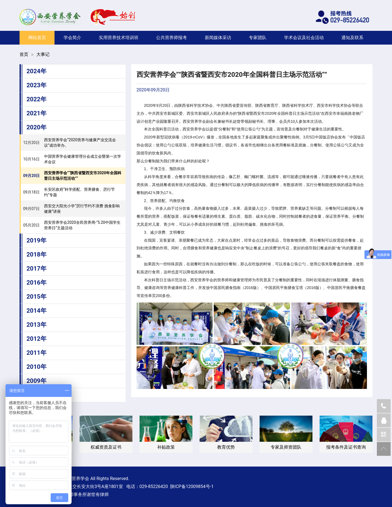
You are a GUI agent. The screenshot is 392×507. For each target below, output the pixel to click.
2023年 (36, 85)
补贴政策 (166, 447)
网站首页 (37, 37)
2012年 (36, 338)
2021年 (36, 113)
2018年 (36, 254)
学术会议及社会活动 (304, 37)
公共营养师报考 (171, 37)
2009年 (36, 380)
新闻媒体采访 (218, 37)
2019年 (36, 240)
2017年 (36, 268)
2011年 (36, 352)
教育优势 (226, 447)
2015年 (36, 296)
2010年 (36, 366)
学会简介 (72, 37)
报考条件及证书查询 (346, 447)
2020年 (36, 127)
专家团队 (257, 37)
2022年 (36, 99)
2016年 (36, 282)
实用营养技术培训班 (118, 37)
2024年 (36, 71)
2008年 (36, 394)
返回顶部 (384, 449)
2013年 (36, 324)
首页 (24, 54)
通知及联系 (352, 37)
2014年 (36, 310)
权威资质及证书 (106, 447)
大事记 (43, 54)
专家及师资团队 (286, 447)
